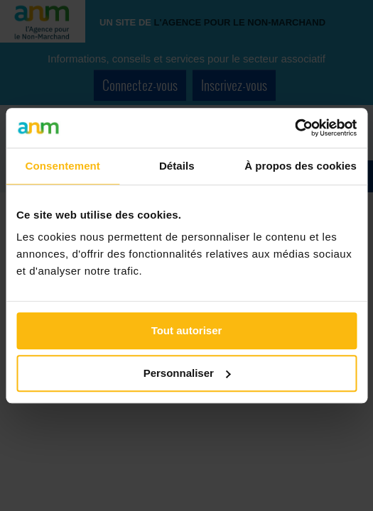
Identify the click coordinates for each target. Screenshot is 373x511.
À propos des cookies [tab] (300, 166)
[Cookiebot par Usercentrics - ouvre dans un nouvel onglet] (294, 128)
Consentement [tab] (63, 166)
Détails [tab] (177, 166)
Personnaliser (187, 373)
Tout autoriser (186, 330)
